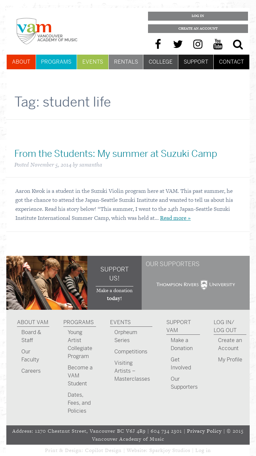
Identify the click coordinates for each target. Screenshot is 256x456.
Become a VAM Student (80, 375)
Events (92, 61)
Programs (56, 61)
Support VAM (178, 326)
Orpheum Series (125, 336)
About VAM (32, 322)
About (21, 61)
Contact (231, 61)
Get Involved (181, 363)
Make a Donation (182, 344)
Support (196, 61)
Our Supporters (184, 382)
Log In (198, 15)
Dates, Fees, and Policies (79, 402)
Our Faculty (30, 355)
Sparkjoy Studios (169, 450)
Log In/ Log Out (225, 326)
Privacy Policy (204, 430)
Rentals (126, 61)
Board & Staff (31, 336)
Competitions (130, 351)
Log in (203, 450)
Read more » (175, 218)
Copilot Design (103, 450)
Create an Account (198, 28)
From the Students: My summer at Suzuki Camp (115, 154)
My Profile (230, 359)
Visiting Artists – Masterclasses (132, 370)
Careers (31, 370)
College (161, 61)
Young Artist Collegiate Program (80, 344)
